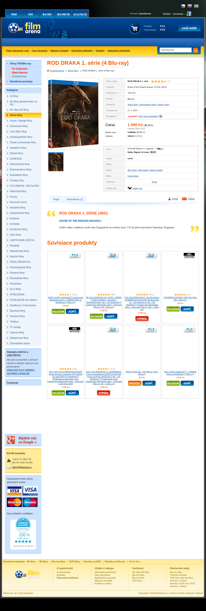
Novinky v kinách (178, 580)
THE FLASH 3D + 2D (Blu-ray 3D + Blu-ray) (142, 372)
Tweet (154, 181)
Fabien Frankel (156, 170)
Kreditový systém (103, 583)
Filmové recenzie (178, 575)
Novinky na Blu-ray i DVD (182, 583)
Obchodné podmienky (82, 50)
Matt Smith (143, 170)
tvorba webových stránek (190, 593)
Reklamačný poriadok (105, 578)
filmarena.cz (162, 593)
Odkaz (191, 198)
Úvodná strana (57, 70)
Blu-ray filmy (138, 575)
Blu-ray (131, 98)
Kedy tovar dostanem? (149, 116)
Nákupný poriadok (59, 50)
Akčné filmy (134, 561)
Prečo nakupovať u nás (17, 50)
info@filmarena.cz (22, 467)
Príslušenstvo (19, 76)
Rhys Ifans (132, 170)
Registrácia (178, 13)
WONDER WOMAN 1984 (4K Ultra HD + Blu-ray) (180, 298)
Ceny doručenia (39, 50)
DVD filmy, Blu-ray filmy (181, 578)
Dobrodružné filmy (147, 104)
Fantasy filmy (163, 104)
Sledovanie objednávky (119, 50)
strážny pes (137, 188)
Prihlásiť (167, 13)
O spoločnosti (63, 572)
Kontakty (100, 50)
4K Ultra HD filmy (140, 572)
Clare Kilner (133, 176)
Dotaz (175, 198)
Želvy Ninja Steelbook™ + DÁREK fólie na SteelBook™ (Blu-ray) (180, 372)
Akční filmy (73, 70)
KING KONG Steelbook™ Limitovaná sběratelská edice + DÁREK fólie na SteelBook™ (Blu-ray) (65, 299)
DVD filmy (137, 580)
